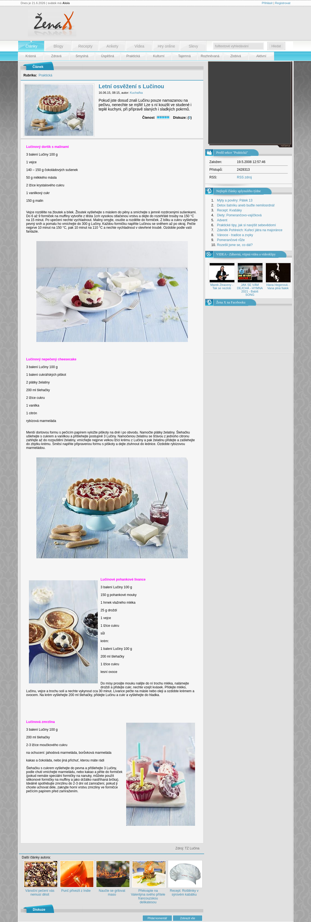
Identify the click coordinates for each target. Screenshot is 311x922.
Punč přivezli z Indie (76, 891)
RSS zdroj (244, 177)
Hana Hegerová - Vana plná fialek (278, 286)
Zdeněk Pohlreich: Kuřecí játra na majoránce (249, 230)
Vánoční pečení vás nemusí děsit (39, 892)
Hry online (166, 46)
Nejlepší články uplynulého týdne (238, 191)
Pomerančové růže (231, 240)
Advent (222, 220)
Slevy (193, 46)
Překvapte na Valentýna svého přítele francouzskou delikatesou (148, 896)
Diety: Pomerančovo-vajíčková (239, 215)
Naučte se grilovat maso (112, 892)
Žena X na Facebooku (230, 302)
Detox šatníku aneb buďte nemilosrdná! (246, 205)
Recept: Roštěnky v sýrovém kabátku (184, 892)
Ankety (112, 46)
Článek (38, 67)
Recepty (85, 46)
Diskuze (39, 910)
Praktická (45, 75)
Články (31, 46)
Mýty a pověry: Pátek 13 (235, 200)
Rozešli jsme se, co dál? (235, 245)
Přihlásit (267, 3)
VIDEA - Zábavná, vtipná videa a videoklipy (246, 254)
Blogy (58, 46)
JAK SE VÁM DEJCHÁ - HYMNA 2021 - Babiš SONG (250, 289)
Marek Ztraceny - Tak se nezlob (221, 286)
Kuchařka (136, 92)
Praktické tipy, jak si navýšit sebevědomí (246, 225)
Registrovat (282, 3)
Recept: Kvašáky (229, 210)
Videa (139, 46)
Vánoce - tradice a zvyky (235, 235)
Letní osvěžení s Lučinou (131, 86)
